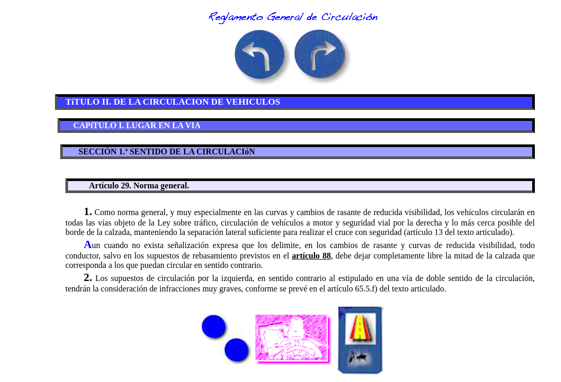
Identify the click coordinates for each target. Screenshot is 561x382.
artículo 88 (311, 255)
